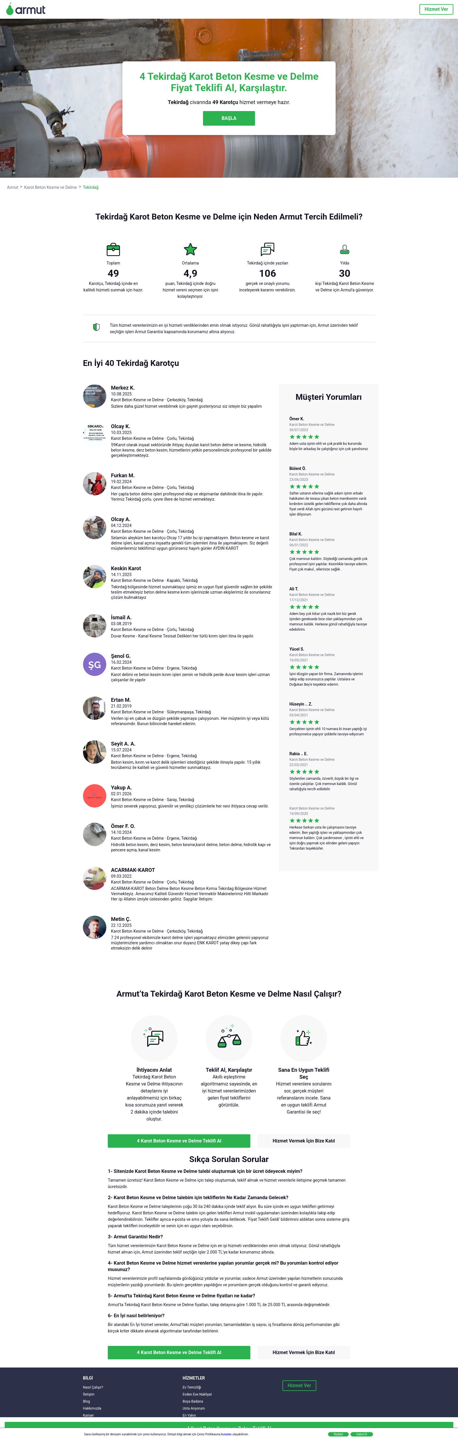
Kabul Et (361, 1434)
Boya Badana (193, 1401)
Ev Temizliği (192, 1387)
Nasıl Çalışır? (93, 1387)
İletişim (88, 1394)
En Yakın (189, 1415)
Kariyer (88, 1415)
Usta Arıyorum (194, 1408)
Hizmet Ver (436, 9)
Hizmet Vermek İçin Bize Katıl (304, 1141)
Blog (86, 1401)
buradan (226, 1434)
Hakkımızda (92, 1408)
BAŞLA (229, 118)
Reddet (338, 1434)
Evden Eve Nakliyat (197, 1394)
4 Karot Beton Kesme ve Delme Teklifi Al (179, 1141)
